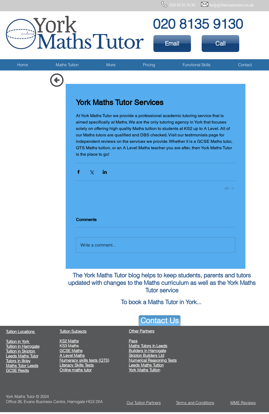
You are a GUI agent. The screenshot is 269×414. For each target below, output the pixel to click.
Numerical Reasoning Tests (153, 360)
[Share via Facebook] (78, 171)
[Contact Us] (159, 320)
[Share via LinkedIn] (104, 171)
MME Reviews (243, 402)
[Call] (220, 43)
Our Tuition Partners (144, 402)
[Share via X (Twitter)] (91, 171)
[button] (67, 64)
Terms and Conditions (195, 402)
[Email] (172, 43)
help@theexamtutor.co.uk (232, 5)
